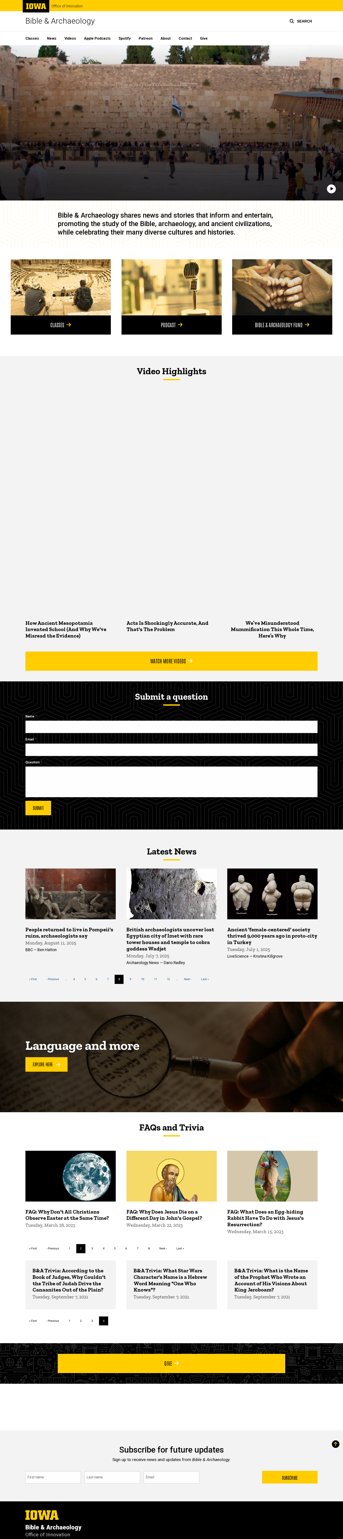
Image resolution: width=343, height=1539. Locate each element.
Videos (70, 38)
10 (144, 979)
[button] (301, 21)
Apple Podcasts (97, 38)
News (51, 38)
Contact (185, 38)
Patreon (146, 38)
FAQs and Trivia (171, 1127)
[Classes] (61, 287)
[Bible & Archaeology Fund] (282, 287)
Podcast (171, 324)
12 (170, 979)
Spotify (125, 38)
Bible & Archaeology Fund (282, 324)
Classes (32, 38)
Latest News (171, 851)
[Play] (331, 188)
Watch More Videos (171, 660)
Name (29, 716)
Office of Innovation (67, 6)
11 (157, 979)
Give (204, 38)
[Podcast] (172, 287)
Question (32, 762)
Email (29, 739)
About (166, 38)
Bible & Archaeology (60, 21)
